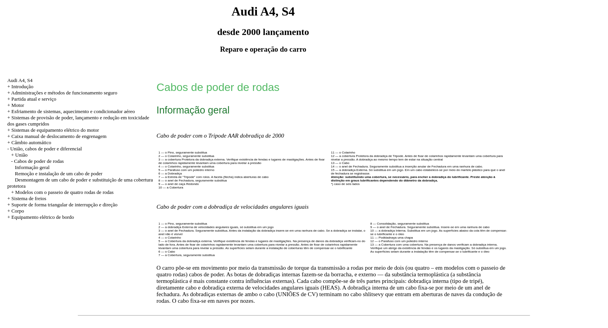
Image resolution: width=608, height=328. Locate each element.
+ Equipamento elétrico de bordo (40, 217)
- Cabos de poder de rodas (37, 161)
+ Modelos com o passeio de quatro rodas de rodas (62, 192)
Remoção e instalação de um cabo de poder (58, 173)
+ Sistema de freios (26, 198)
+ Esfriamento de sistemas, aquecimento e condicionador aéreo (71, 111)
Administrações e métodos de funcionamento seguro (64, 93)
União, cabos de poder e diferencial (46, 149)
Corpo (17, 211)
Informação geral (32, 167)
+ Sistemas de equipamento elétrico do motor (53, 130)
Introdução (22, 86)
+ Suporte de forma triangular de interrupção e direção (62, 205)
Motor (17, 105)
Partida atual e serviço (33, 99)
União (21, 155)
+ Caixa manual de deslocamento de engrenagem (57, 136)
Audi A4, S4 (20, 80)
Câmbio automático (31, 142)
